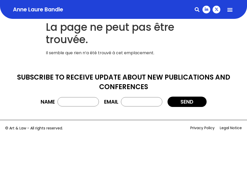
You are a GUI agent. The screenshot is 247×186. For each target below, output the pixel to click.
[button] (197, 9)
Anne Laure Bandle (38, 9)
